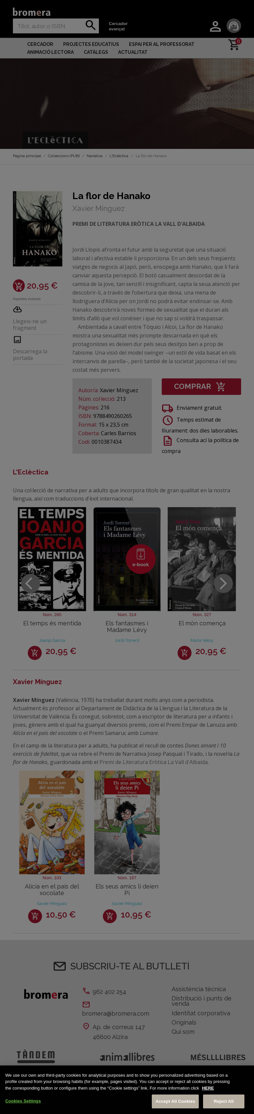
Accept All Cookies (175, 1101)
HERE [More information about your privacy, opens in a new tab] (208, 1088)
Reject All (223, 1101)
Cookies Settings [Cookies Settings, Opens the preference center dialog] (23, 1100)
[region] (127, 1089)
